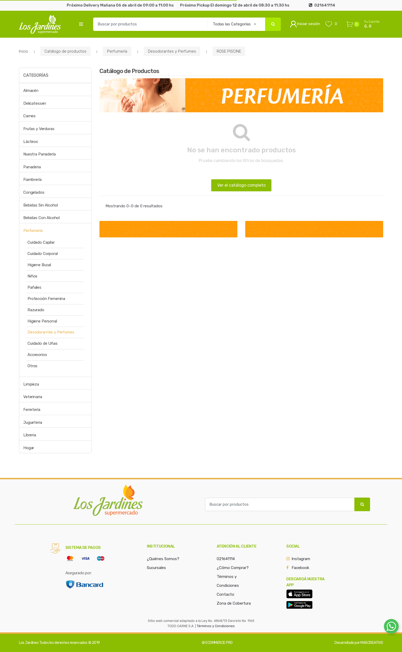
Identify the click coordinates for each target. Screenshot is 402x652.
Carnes (29, 116)
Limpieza (31, 384)
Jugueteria (32, 422)
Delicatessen (34, 103)
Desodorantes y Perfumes (172, 51)
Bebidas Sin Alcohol (40, 205)
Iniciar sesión (305, 24)
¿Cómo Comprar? (233, 567)
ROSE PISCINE (229, 51)
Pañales (34, 287)
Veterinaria (32, 396)
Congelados (33, 192)
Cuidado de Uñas (42, 343)
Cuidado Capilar (41, 242)
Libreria (29, 435)
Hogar (28, 447)
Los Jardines (28, 642)
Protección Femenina (46, 298)
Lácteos (30, 141)
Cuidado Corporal (42, 253)
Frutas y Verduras (38, 128)
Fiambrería (32, 179)
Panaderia (32, 167)
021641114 (226, 558)
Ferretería (31, 409)
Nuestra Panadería (39, 154)
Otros (32, 366)
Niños (32, 276)
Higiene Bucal (39, 265)
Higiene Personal (42, 321)
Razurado (35, 310)
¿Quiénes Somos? (163, 558)
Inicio (23, 51)
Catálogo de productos (65, 51)
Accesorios (37, 354)
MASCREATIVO (371, 642)
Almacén (30, 90)
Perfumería (117, 51)
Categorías (35, 75)
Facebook (300, 567)
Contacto (225, 594)
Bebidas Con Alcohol (41, 217)
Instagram (301, 558)
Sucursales (156, 567)
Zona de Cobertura (234, 603)
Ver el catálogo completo (241, 185)
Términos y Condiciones (216, 626)
